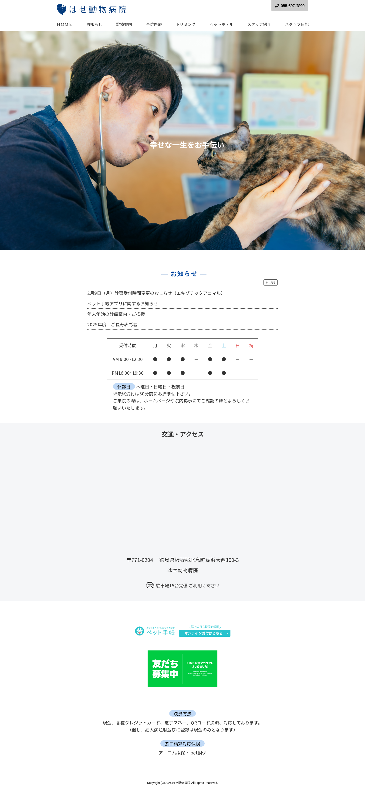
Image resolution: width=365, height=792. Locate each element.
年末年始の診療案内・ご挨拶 (116, 314)
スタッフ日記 (297, 24)
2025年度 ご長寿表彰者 (112, 324)
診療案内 (124, 24)
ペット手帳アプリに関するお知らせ (122, 303)
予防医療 (154, 24)
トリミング (186, 24)
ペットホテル (221, 24)
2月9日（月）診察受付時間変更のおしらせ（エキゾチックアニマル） (156, 293)
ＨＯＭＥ (64, 24)
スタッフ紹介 (259, 24)
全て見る (271, 282)
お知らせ (94, 24)
